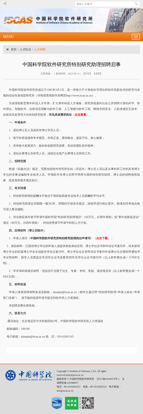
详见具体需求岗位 (60, 114)
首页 (14, 49)
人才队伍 (25, 49)
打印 (87, 73)
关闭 (97, 73)
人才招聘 (40, 49)
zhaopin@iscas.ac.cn (65, 292)
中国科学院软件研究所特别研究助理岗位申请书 (60, 238)
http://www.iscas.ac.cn (79, 95)
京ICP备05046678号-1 (108, 378)
